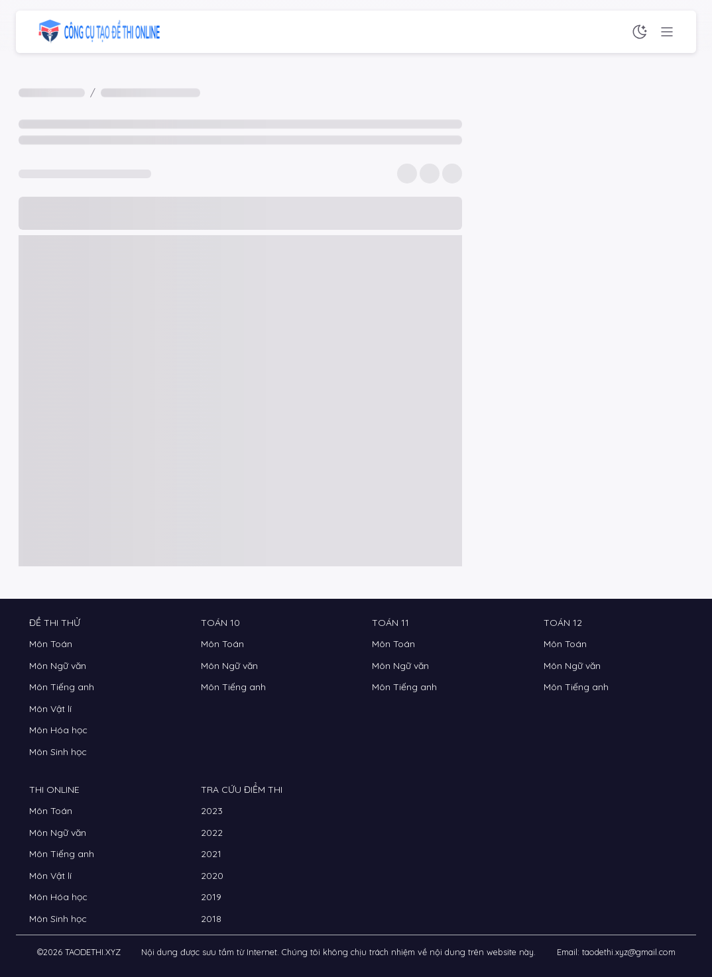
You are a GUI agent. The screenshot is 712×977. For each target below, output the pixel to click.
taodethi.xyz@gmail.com (629, 952)
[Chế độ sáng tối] (640, 32)
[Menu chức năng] (667, 32)
